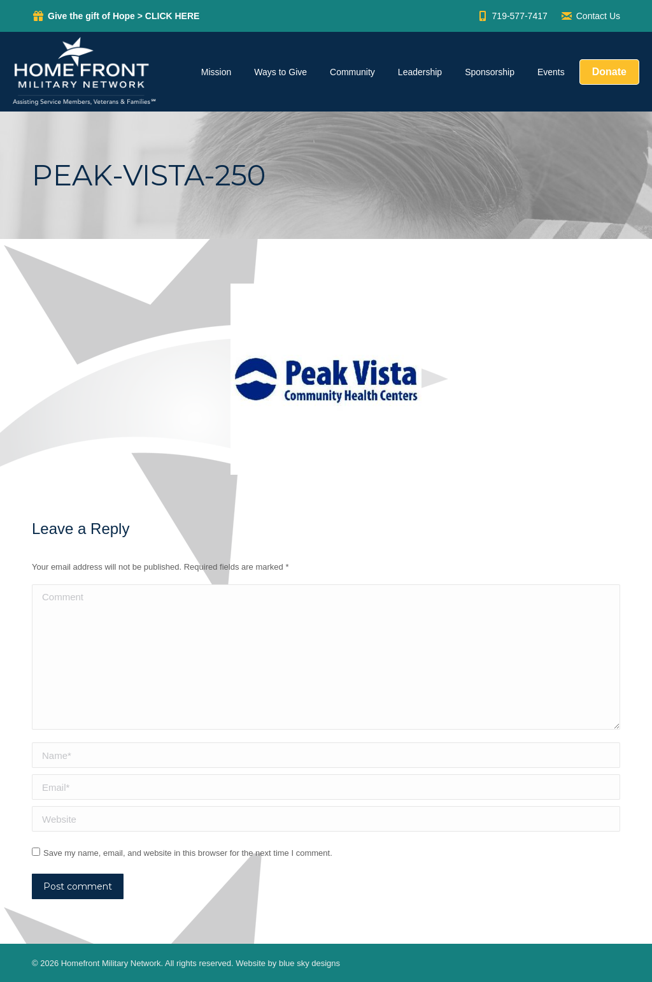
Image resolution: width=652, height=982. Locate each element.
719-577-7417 (512, 16)
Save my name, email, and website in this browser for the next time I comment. (187, 853)
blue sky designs (309, 963)
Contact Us (590, 16)
